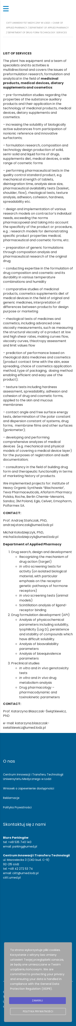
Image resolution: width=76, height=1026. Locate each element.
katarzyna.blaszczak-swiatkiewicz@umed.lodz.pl (26, 725)
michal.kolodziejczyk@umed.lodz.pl (30, 536)
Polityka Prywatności (17, 807)
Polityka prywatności (38, 1011)
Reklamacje (11, 798)
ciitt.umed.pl (12, 878)
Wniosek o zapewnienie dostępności (28, 788)
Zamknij (37, 1000)
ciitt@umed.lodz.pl (25, 873)
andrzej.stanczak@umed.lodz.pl (28, 525)
